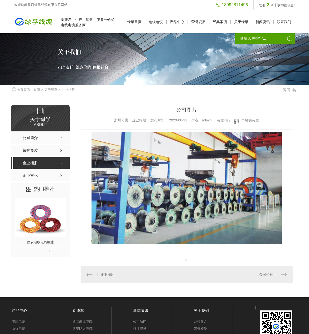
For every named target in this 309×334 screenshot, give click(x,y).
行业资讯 (139, 328)
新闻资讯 (263, 22)
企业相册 (68, 90)
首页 (37, 90)
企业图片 (107, 274)
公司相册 (266, 274)
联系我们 (284, 22)
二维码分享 (250, 121)
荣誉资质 (198, 22)
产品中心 (177, 22)
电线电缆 (156, 22)
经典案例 (220, 22)
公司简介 (200, 321)
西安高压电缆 (82, 321)
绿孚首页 (134, 22)
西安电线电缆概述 (40, 242)
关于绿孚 (241, 22)
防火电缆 (18, 328)
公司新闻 (139, 321)
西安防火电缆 (82, 328)
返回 (289, 90)
